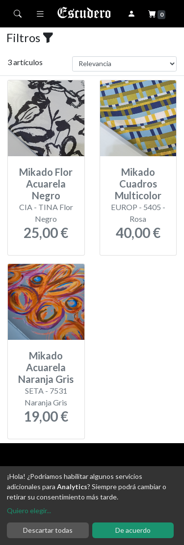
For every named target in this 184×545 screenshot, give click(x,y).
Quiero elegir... (29, 510)
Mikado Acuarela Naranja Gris (46, 367)
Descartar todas (48, 530)
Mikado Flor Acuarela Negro (46, 183)
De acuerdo (133, 530)
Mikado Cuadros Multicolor (138, 183)
